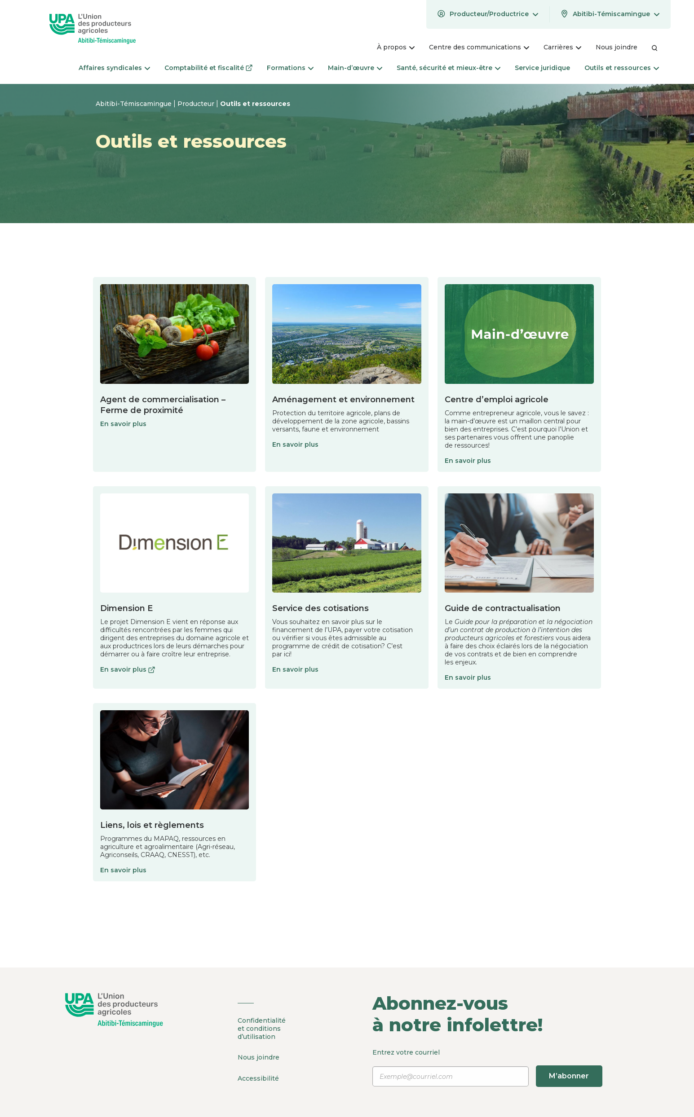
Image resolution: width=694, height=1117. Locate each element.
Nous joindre (258, 1057)
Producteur (196, 104)
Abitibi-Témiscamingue (134, 104)
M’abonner (569, 1076)
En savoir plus (123, 424)
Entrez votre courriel (488, 1067)
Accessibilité (258, 1077)
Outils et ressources (255, 104)
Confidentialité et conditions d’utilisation (262, 1028)
